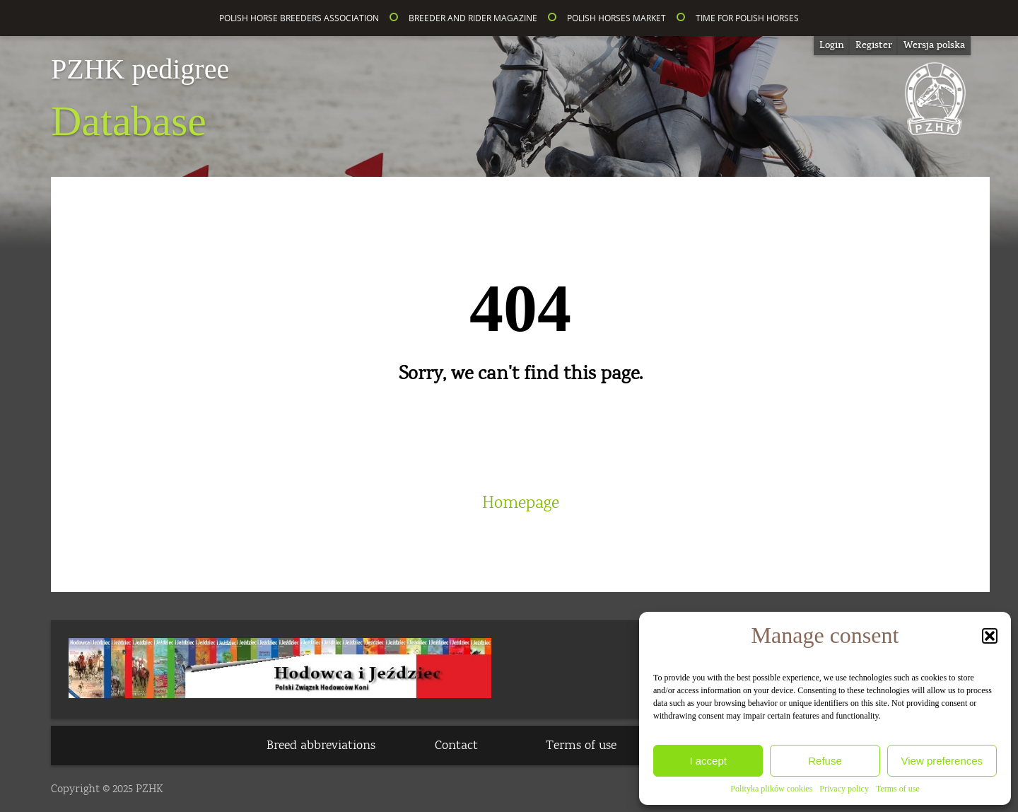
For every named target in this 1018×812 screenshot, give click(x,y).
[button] (990, 636)
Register (873, 45)
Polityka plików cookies (771, 789)
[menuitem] (934, 45)
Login (831, 45)
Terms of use (898, 789)
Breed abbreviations (321, 745)
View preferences (942, 761)
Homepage (520, 502)
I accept (708, 761)
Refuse (825, 761)
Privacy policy (844, 789)
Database (140, 99)
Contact (456, 745)
